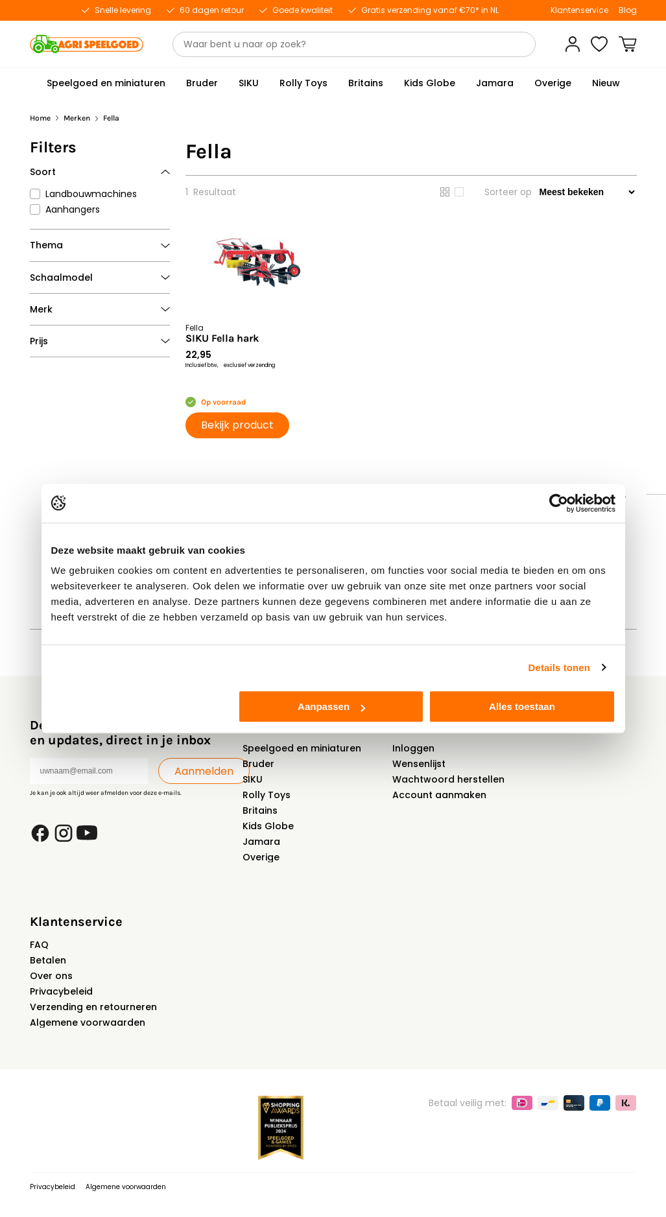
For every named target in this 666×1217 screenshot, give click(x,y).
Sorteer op (508, 192)
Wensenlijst (419, 763)
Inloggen (413, 748)
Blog (628, 10)
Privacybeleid (61, 991)
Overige (261, 857)
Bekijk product (237, 425)
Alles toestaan (522, 706)
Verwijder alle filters (122, 154)
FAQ (39, 944)
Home (40, 118)
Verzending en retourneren (93, 1006)
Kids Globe (268, 826)
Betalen (48, 960)
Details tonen (559, 667)
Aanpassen (331, 706)
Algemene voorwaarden (87, 1022)
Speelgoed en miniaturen (302, 748)
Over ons (51, 975)
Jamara (261, 841)
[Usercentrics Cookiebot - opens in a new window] (558, 503)
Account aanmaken (439, 794)
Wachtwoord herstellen (448, 779)
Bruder (258, 763)
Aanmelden (203, 771)
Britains (260, 810)
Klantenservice (579, 10)
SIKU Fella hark (222, 338)
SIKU (253, 779)
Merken (77, 118)
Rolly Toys (267, 794)
